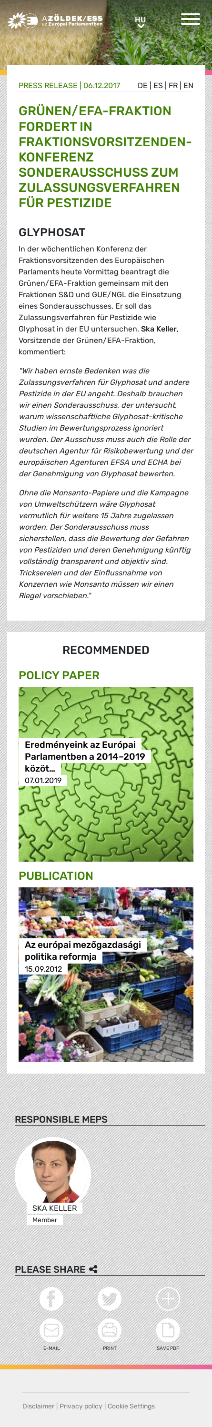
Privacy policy (81, 1406)
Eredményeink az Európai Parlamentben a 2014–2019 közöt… (85, 756)
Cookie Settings (131, 1406)
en (188, 85)
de (143, 85)
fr (173, 85)
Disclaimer (38, 1406)
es (158, 85)
